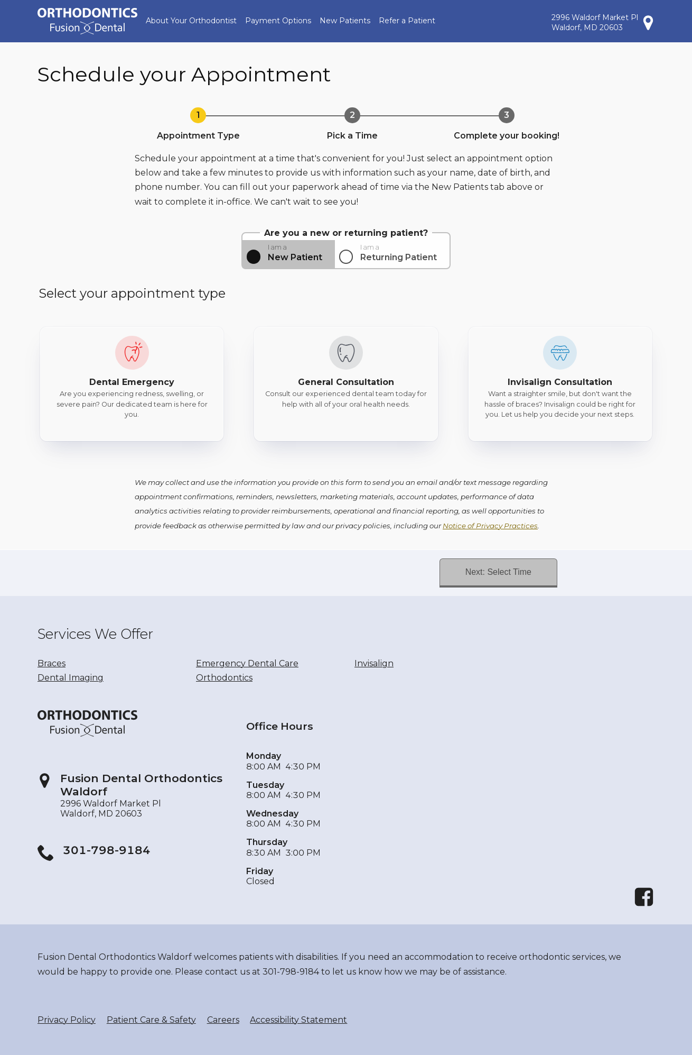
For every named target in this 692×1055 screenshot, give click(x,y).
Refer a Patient (407, 20)
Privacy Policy (67, 1020)
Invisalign (374, 663)
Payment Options (278, 20)
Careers (223, 1020)
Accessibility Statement (298, 1020)
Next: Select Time (498, 571)
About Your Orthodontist (191, 20)
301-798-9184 (107, 850)
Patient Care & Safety (151, 1020)
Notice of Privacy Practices (490, 525)
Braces (52, 663)
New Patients (345, 20)
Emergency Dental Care (247, 663)
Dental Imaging (71, 678)
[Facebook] (643, 905)
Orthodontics (224, 678)
